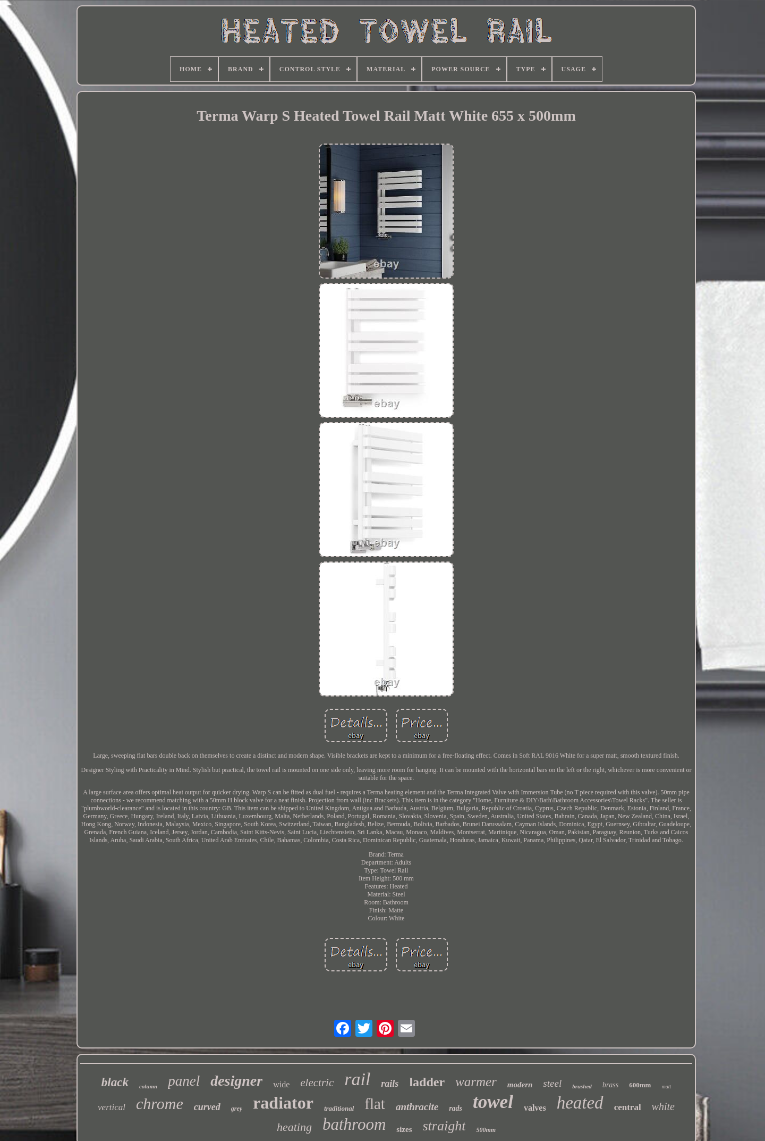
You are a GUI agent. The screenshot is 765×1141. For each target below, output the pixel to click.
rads (455, 1108)
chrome (159, 1103)
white (663, 1106)
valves (535, 1107)
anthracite (417, 1106)
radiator (283, 1102)
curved (207, 1107)
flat (374, 1103)
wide (281, 1084)
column (148, 1086)
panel (184, 1081)
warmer (476, 1082)
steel (552, 1083)
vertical (111, 1107)
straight (444, 1126)
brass (610, 1085)
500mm (486, 1130)
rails (389, 1083)
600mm (640, 1085)
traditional (339, 1108)
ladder (427, 1082)
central (627, 1107)
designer (236, 1080)
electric (317, 1082)
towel (493, 1102)
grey (236, 1108)
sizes (404, 1129)
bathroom (354, 1124)
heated (580, 1102)
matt (666, 1086)
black (115, 1082)
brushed (582, 1086)
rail (357, 1079)
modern (520, 1084)
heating (294, 1127)
